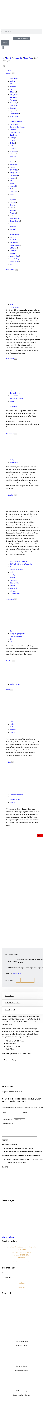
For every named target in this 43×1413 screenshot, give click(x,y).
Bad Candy (13, 103)
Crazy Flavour (14, 116)
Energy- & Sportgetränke (17, 634)
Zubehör (8, 58)
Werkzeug (13, 591)
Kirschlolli (13, 186)
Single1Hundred (15, 221)
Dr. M (12, 146)
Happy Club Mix (15, 173)
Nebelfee (13, 202)
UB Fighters (13, 248)
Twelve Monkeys (15, 245)
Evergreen (13, 156)
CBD (11, 390)
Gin (11, 639)
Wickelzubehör (17, 58)
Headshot (13, 178)
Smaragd (13, 226)
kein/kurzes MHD (15, 799)
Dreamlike (13, 148)
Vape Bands (13, 588)
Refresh (12, 210)
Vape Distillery (14, 259)
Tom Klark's (13, 240)
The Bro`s (13, 237)
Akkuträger (13, 406)
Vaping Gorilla (14, 261)
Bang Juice (13, 105)
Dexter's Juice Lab (15, 132)
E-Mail (25, 1004)
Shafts (12, 727)
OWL (11, 208)
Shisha (12, 401)
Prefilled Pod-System (16, 398)
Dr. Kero (12, 143)
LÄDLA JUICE (14, 191)
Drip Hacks (13, 151)
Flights (12, 724)
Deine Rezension (8, 1015)
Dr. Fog (12, 138)
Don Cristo (13, 135)
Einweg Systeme (15, 393)
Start (3, 58)
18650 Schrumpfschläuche (18, 561)
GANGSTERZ (14, 170)
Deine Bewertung (8, 1011)
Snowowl (12, 229)
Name (4, 1004)
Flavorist (12, 162)
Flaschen (12, 577)
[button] (21, 1166)
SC (11, 216)
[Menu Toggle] (4, 66)
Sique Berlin (14, 224)
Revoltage (13, 213)
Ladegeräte (13, 580)
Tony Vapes (13, 243)
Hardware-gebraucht (16, 794)
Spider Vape (28, 58)
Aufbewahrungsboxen (17, 569)
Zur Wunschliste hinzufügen (15, 859)
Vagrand (12, 253)
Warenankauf (8, 1130)
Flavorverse (13, 165)
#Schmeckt (13, 81)
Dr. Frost (12, 140)
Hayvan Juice (14, 175)
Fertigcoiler (13, 460)
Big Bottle (13, 111)
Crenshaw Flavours (16, 122)
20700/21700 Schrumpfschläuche (21, 564)
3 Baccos (13, 84)
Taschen (12, 586)
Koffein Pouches (15, 684)
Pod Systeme (14, 396)
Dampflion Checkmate (17, 127)
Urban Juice (13, 251)
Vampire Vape (14, 256)
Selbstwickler (14, 463)
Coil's (11, 572)
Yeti (11, 264)
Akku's (12, 567)
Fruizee (12, 167)
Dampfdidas (14, 124)
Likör (11, 642)
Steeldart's (13, 730)
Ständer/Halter (14, 583)
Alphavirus (13, 97)
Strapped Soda (14, 234)
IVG (11, 181)
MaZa (11, 194)
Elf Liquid (13, 154)
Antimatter (13, 100)
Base (11, 305)
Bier (11, 631)
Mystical (12, 200)
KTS (11, 189)
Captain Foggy (14, 113)
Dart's (11, 721)
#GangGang (14, 78)
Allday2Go (13, 95)
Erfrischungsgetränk (16, 636)
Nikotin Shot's (14, 307)
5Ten (11, 89)
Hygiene (12, 797)
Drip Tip (12, 575)
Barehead (13, 108)
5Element (13, 87)
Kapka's (12, 183)
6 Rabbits (13, 92)
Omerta (12, 205)
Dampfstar (13, 130)
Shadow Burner (15, 218)
